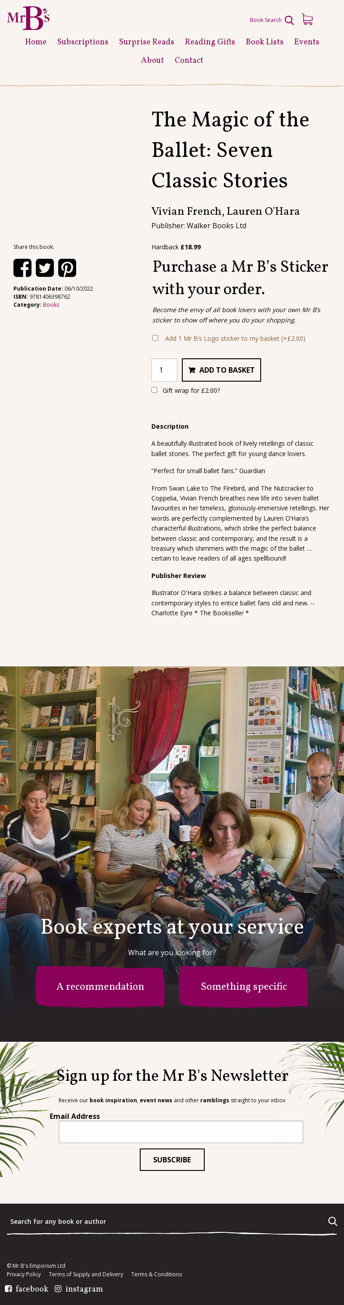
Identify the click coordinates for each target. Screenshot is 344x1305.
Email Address (75, 1116)
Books (51, 305)
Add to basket (227, 370)
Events (306, 42)
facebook (32, 1290)
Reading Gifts (210, 42)
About (152, 60)
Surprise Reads (146, 42)
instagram (84, 1290)
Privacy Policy (24, 1274)
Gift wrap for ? (185, 390)
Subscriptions (82, 42)
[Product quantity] (164, 370)
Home (36, 42)
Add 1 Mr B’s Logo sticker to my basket (235, 338)
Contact (189, 60)
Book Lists (265, 42)
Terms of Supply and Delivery (86, 1274)
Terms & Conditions (156, 1274)
